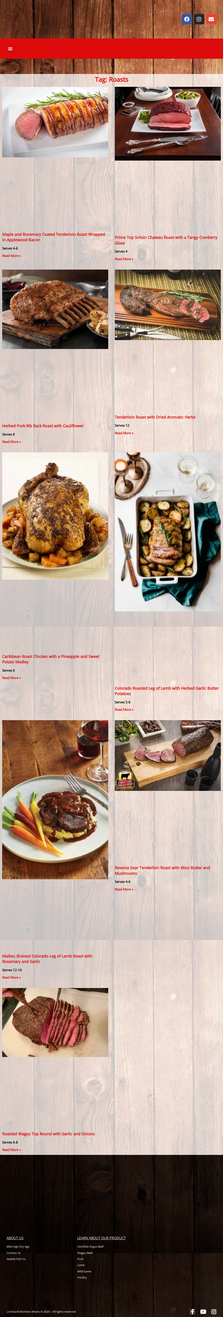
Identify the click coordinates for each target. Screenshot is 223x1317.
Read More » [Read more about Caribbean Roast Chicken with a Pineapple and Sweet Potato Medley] (11, 678)
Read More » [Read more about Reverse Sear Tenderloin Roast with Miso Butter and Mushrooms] (124, 889)
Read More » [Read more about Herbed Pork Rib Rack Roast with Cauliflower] (11, 442)
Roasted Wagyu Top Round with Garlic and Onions (48, 1133)
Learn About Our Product (101, 1238)
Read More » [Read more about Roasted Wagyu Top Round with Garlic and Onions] (11, 1150)
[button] (10, 48)
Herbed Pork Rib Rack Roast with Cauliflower (43, 425)
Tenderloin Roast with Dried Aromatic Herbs (155, 417)
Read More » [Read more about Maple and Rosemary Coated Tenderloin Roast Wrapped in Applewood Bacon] (11, 255)
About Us (15, 1238)
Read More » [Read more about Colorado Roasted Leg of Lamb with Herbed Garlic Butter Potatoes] (124, 709)
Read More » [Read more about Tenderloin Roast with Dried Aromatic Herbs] (124, 433)
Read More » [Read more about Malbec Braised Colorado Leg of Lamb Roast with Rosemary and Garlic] (11, 977)
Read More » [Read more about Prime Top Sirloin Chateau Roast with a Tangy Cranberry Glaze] (124, 259)
